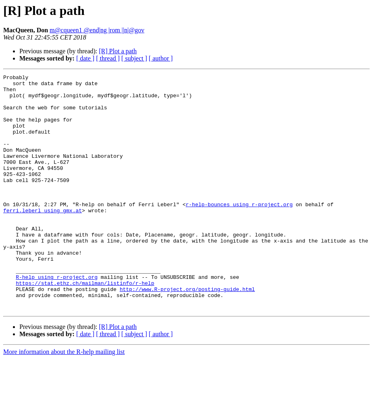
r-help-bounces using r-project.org (238, 230)
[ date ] (85, 58)
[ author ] (161, 58)
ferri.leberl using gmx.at (42, 238)
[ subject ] (134, 58)
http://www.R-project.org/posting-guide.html (187, 332)
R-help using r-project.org (57, 318)
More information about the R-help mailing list (64, 399)
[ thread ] (108, 58)
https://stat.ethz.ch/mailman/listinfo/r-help (85, 325)
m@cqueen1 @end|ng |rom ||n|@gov (97, 30)
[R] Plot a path (118, 51)
